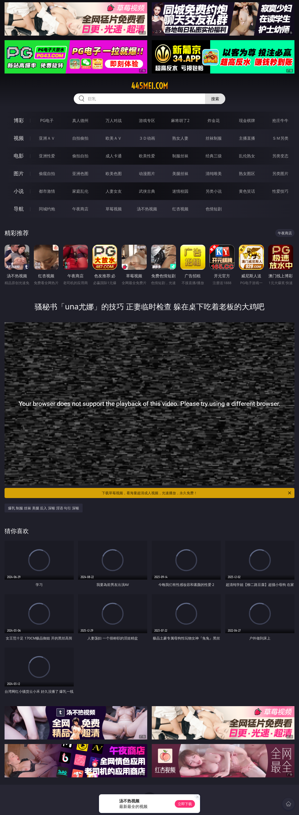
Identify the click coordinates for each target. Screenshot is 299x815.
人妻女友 (114, 191)
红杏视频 (180, 209)
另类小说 (214, 191)
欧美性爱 (147, 156)
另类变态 (280, 156)
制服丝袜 (180, 156)
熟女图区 (247, 173)
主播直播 (247, 138)
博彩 (19, 120)
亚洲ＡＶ (47, 138)
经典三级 (214, 156)
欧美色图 (114, 173)
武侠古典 (147, 191)
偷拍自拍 (80, 156)
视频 (19, 138)
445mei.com (149, 86)
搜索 (215, 99)
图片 (19, 173)
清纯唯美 (214, 173)
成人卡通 (114, 156)
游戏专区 (147, 120)
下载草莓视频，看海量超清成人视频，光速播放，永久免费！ (197, 493)
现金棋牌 (247, 120)
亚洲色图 (80, 173)
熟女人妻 (180, 138)
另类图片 (280, 173)
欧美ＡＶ (114, 138)
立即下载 (185, 803)
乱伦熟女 (247, 156)
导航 (19, 208)
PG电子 (47, 120)
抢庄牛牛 (280, 120)
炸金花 (214, 120)
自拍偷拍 (80, 138)
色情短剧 (214, 209)
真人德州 (80, 120)
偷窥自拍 (47, 173)
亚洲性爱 (47, 156)
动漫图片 (147, 173)
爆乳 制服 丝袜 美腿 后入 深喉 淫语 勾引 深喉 (43, 508)
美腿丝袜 (180, 173)
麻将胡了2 (180, 120)
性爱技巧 (280, 191)
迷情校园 (180, 191)
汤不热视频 (147, 209)
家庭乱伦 (80, 191)
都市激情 (47, 191)
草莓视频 (114, 209)
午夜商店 (80, 209)
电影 (19, 155)
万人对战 (114, 120)
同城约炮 (47, 209)
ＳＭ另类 (280, 138)
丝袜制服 (214, 138)
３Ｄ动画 (147, 138)
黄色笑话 (247, 191)
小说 (19, 191)
